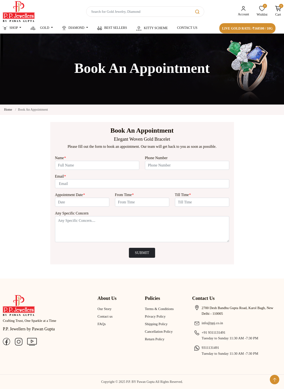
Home (8, 109)
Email (60, 176)
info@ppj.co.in (207, 323)
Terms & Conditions (159, 309)
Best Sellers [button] (112, 28)
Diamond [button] (73, 28)
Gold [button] (40, 28)
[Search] (145, 11)
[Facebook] (6, 341)
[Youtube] (32, 341)
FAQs (101, 324)
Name (60, 158)
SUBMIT (142, 253)
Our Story (104, 309)
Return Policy (155, 339)
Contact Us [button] (187, 28)
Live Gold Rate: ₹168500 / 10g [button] (247, 28)
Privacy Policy (155, 316)
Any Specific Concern (72, 213)
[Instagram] (18, 341)
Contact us (105, 316)
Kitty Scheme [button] (152, 28)
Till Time (183, 195)
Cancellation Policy (159, 331)
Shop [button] (11, 28)
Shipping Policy (156, 324)
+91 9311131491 (208, 332)
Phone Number (156, 158)
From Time (124, 195)
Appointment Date (70, 195)
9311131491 (205, 348)
